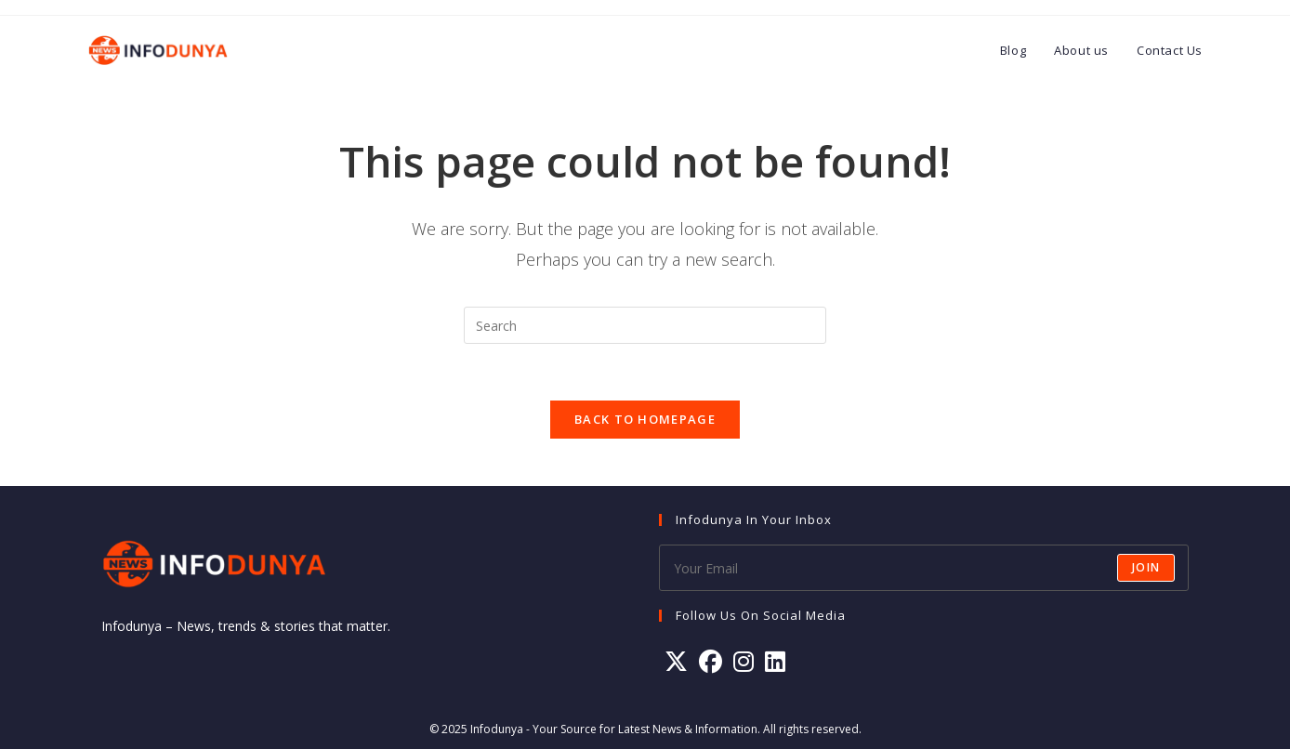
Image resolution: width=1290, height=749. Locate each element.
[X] (676, 661)
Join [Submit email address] (1146, 567)
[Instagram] (743, 661)
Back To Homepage (645, 419)
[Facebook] (710, 661)
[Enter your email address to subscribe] (924, 568)
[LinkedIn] (775, 661)
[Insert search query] (645, 325)
